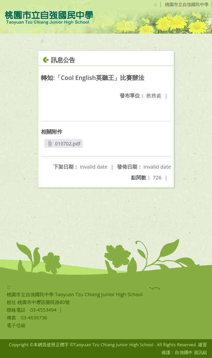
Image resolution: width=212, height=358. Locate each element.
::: (155, 4)
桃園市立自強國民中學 (187, 4)
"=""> (155, 288)
